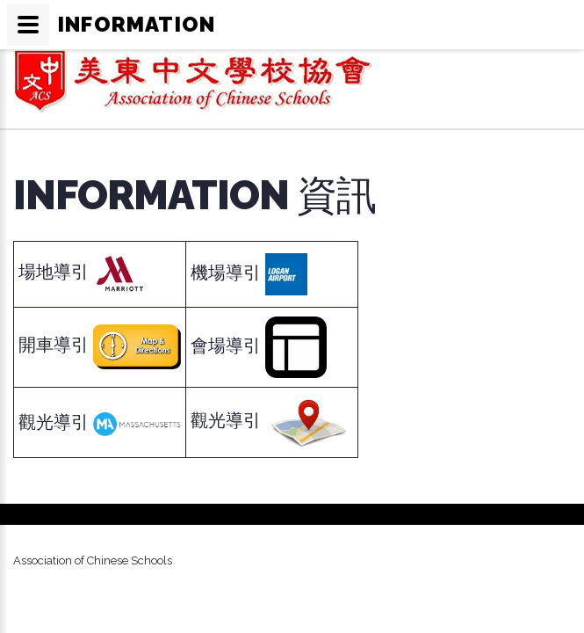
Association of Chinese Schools (92, 560)
